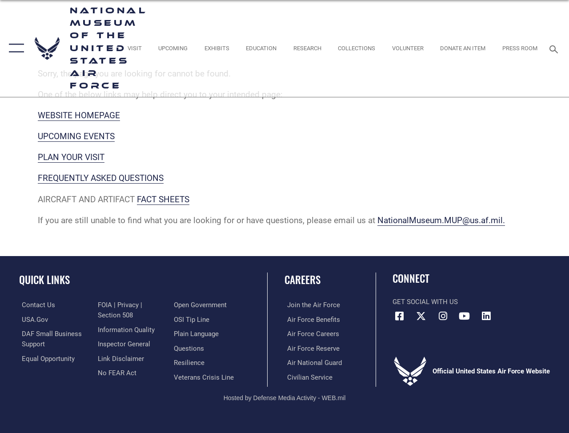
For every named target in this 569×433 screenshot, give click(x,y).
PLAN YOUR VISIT (71, 157)
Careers (302, 280)
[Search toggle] (555, 48)
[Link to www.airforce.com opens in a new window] (310, 305)
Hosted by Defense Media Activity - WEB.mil (285, 396)
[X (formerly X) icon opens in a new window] (421, 316)
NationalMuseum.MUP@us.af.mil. (441, 220)
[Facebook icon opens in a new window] (399, 316)
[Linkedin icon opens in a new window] (486, 316)
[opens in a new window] (134, 48)
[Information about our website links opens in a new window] (120, 358)
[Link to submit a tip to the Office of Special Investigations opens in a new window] (192, 319)
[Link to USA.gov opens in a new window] (32, 319)
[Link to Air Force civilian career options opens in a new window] (307, 376)
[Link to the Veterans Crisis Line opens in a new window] (205, 376)
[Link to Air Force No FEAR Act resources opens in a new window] (116, 372)
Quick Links (44, 280)
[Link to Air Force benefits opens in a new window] (310, 319)
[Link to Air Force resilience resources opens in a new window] (190, 362)
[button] (14, 48)
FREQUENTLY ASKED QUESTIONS (101, 178)
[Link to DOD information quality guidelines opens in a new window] (125, 329)
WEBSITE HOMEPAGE (79, 115)
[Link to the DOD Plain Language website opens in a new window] (197, 333)
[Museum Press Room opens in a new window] (520, 48)
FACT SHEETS (163, 199)
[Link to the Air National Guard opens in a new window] (311, 362)
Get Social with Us (425, 302)
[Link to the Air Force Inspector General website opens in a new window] (123, 344)
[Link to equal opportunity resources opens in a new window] (45, 358)
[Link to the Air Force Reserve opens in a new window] (310, 348)
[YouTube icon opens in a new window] (464, 316)
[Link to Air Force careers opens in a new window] (310, 333)
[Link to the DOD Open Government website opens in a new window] (201, 305)
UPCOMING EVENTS (76, 136)
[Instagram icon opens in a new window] (442, 316)
